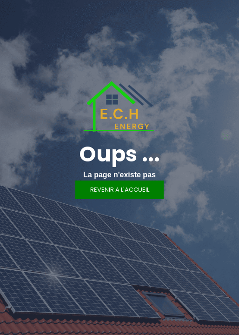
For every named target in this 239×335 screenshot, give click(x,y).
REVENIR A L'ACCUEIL (119, 189)
